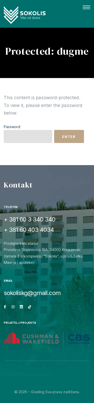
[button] (86, 7)
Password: (28, 134)
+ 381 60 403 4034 (29, 229)
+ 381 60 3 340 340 (29, 219)
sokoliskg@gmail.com (32, 293)
